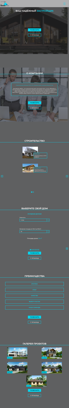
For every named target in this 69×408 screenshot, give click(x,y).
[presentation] (1, 176)
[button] (31, 192)
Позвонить (34, 30)
